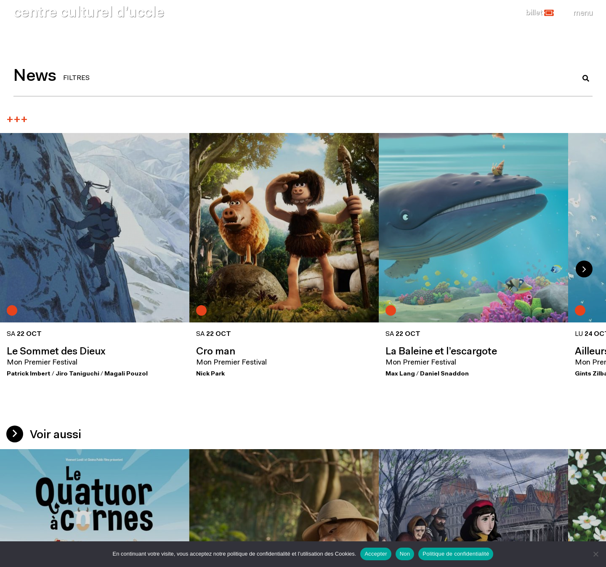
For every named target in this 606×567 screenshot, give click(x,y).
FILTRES (76, 78)
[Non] (595, 554)
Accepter (375, 554)
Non (405, 554)
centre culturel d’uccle (88, 13)
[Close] (583, 13)
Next (584, 269)
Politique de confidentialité (456, 554)
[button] (540, 13)
